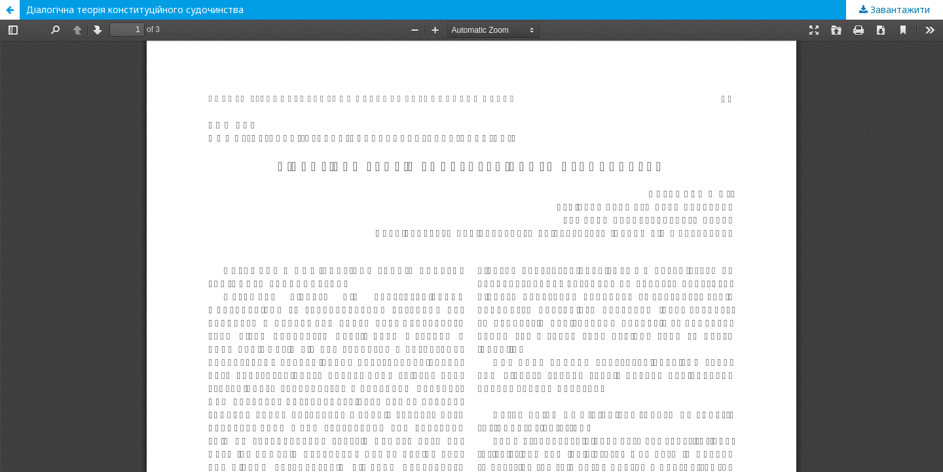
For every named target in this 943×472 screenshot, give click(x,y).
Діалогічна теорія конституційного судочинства (135, 9)
